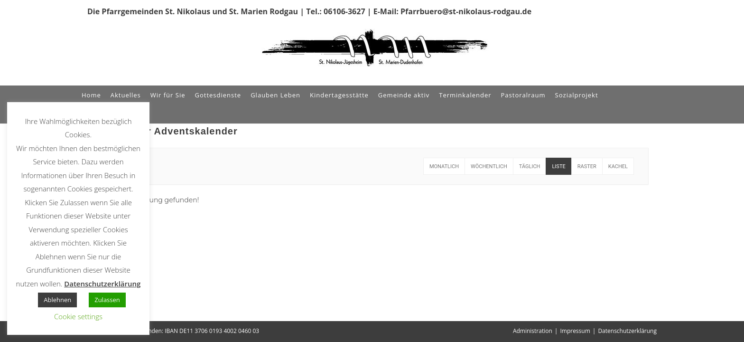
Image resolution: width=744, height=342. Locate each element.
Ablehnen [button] (57, 299)
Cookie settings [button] (78, 316)
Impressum (575, 331)
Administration (532, 331)
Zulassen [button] (107, 299)
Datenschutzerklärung (627, 331)
